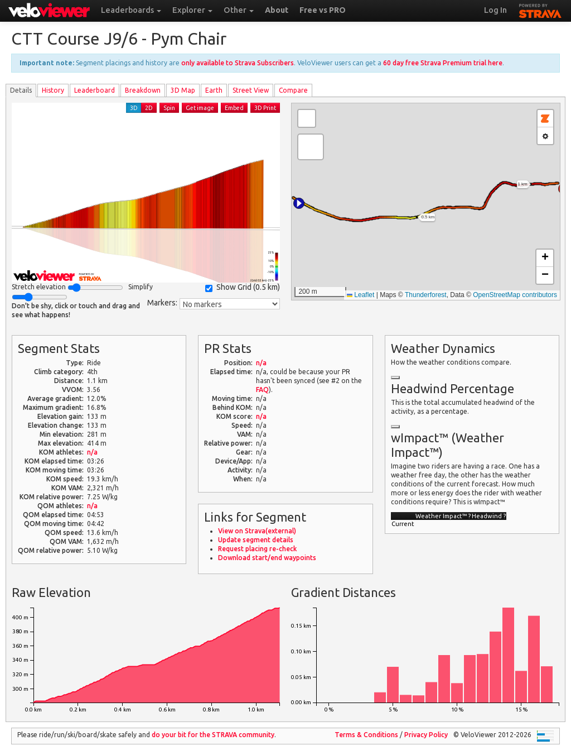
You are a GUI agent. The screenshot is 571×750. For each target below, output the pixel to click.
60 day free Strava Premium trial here (442, 62)
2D (149, 107)
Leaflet (360, 295)
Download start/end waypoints (267, 557)
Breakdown (143, 90)
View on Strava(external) (257, 530)
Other (239, 10)
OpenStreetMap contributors (515, 295)
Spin (169, 107)
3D (134, 107)
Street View (251, 90)
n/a (92, 452)
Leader (94, 90)
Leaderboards (131, 10)
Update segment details (255, 539)
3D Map (183, 90)
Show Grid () (242, 287)
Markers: (162, 302)
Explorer (192, 10)
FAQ (262, 389)
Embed (234, 107)
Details (21, 90)
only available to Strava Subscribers (237, 62)
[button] (298, 203)
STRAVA (540, 9)
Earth (213, 90)
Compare (293, 90)
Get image (200, 107)
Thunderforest (426, 295)
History (53, 90)
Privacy (426, 734)
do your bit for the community (213, 734)
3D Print (265, 107)
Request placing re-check (257, 548)
